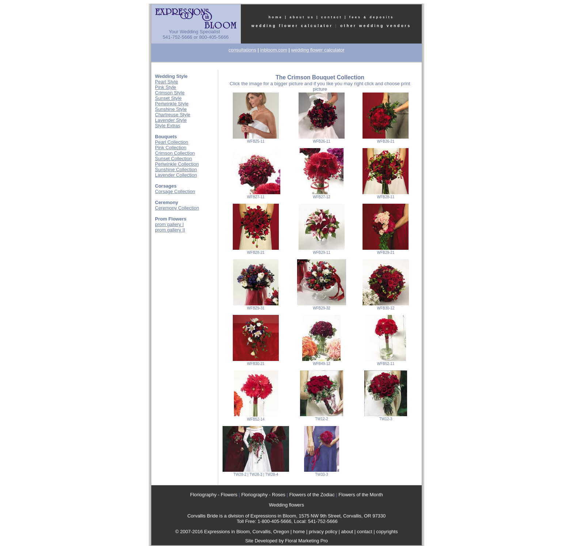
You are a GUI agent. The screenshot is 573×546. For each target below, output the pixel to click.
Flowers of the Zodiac (311, 494)
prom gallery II (170, 230)
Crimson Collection (175, 153)
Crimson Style (170, 92)
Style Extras (167, 125)
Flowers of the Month (360, 494)
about (347, 531)
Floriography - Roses (263, 494)
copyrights (387, 531)
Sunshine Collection (176, 169)
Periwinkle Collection (177, 164)
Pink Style (165, 87)
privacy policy (323, 531)
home (276, 17)
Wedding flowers (286, 505)
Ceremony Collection (177, 208)
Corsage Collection (175, 191)
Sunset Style (168, 98)
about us (301, 17)
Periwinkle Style (172, 103)
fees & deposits (371, 17)
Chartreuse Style (172, 114)
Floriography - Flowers (213, 494)
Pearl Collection (171, 142)
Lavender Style (171, 120)
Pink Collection (170, 147)
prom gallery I (169, 224)
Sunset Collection (173, 158)
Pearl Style (166, 81)
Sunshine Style (171, 109)
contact (331, 17)
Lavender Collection (176, 175)
